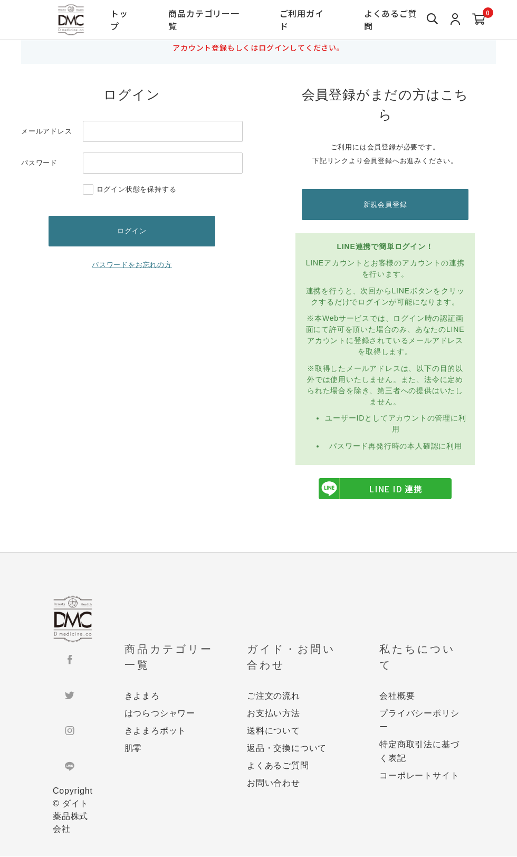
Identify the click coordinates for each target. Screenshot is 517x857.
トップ (119, 19)
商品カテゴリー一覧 (203, 19)
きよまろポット (156, 731)
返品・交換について (287, 748)
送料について (273, 731)
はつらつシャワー (160, 713)
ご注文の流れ (273, 696)
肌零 (133, 748)
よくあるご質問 (390, 19)
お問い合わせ (273, 783)
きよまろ (142, 696)
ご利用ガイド (301, 19)
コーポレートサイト (419, 776)
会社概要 (397, 696)
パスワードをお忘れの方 (132, 266)
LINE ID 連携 (371, 489)
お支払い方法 (273, 713)
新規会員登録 (385, 204)
